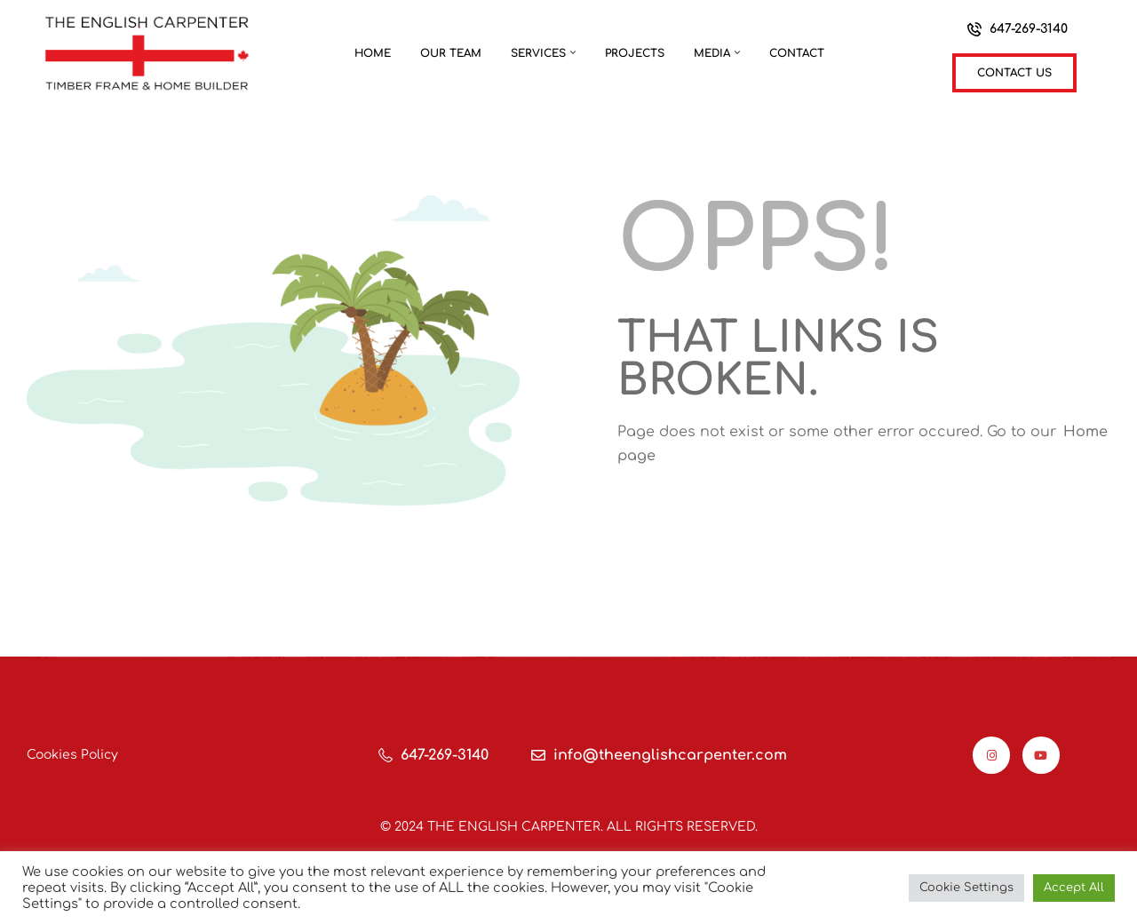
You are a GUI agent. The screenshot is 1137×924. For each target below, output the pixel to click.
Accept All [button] (1074, 887)
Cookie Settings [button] (966, 887)
